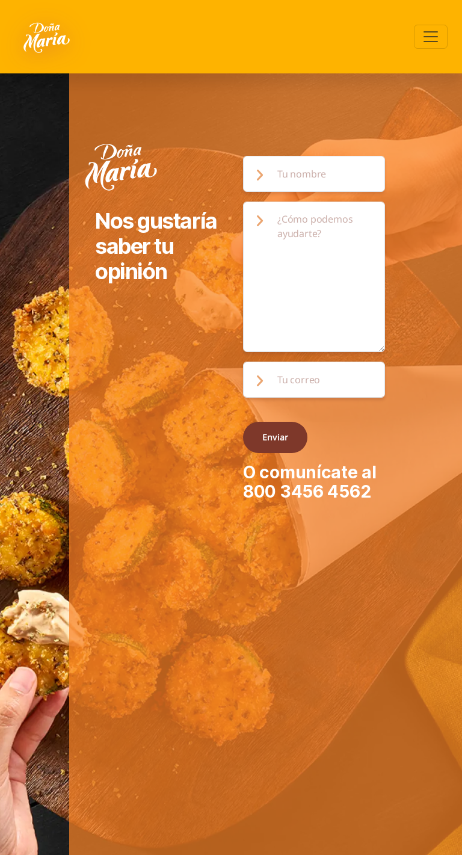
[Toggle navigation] (431, 37)
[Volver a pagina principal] (47, 36)
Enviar (275, 437)
